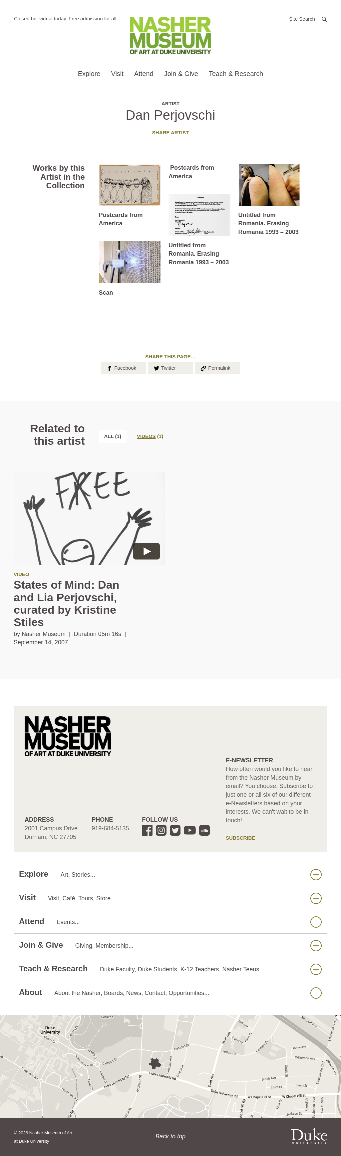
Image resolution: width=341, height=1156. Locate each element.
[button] (308, 18)
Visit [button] (117, 73)
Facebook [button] (121, 367)
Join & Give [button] (181, 73)
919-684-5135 (110, 828)
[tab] (150, 436)
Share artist (170, 132)
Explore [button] (89, 73)
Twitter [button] (164, 367)
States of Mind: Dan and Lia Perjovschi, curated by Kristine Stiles (66, 603)
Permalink (215, 367)
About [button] (170, 992)
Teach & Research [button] (236, 73)
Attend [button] (144, 73)
